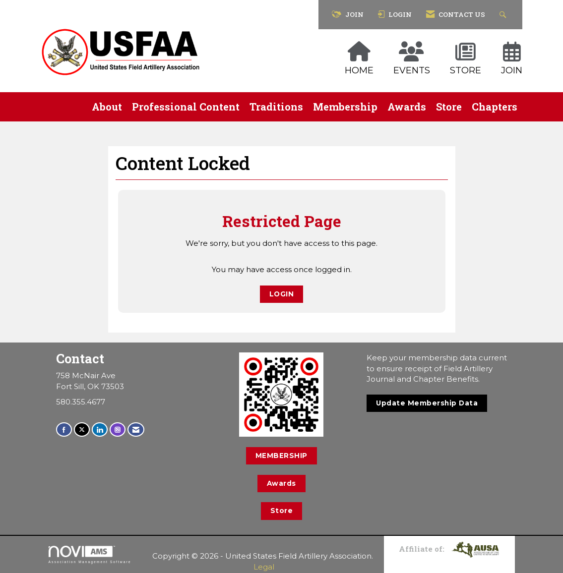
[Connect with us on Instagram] (117, 429)
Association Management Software (90, 555)
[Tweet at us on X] (82, 429)
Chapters (494, 106)
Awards (406, 106)
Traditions (276, 106)
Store (449, 106)
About (107, 106)
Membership (345, 106)
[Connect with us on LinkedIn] (100, 429)
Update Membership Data (427, 403)
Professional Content (186, 106)
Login (281, 294)
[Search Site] (504, 14)
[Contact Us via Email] (135, 429)
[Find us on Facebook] (64, 429)
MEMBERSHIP (281, 455)
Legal (263, 567)
